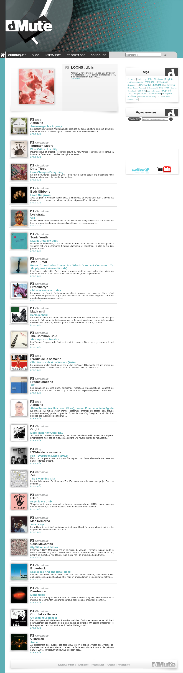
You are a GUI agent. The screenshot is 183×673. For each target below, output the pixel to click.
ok (171, 119)
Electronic (158, 79)
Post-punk (167, 93)
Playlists (169, 79)
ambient (132, 96)
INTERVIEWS (53, 54)
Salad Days (37, 524)
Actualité (132, 79)
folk (150, 78)
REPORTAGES (76, 54)
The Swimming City (42, 478)
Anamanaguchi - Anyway (46, 126)
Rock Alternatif (151, 88)
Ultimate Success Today (45, 290)
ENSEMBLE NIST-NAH (146, 97)
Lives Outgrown (40, 194)
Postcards (145, 85)
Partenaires (82, 665)
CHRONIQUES (17, 54)
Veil (32, 217)
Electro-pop (161, 82)
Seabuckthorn (133, 85)
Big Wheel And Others (44, 547)
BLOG (35, 54)
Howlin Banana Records (136, 88)
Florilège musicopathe (135, 82)
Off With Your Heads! (43, 617)
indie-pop (142, 93)
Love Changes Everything (46, 172)
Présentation (98, 665)
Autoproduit (169, 85)
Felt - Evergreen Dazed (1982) (49, 455)
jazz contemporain (153, 91)
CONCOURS (98, 54)
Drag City (132, 93)
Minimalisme (155, 93)
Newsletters (124, 665)
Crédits (111, 665)
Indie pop (142, 79)
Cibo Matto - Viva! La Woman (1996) (53, 362)
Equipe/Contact (66, 665)
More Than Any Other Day (46, 432)
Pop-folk (166, 90)
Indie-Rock (164, 88)
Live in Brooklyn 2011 (44, 240)
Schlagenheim (39, 314)
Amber (34, 642)
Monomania (37, 594)
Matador (149, 81)
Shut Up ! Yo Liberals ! (44, 339)
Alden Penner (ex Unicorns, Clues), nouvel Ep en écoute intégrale (72, 408)
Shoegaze (157, 85)
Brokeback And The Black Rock (50, 571)
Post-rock (141, 91)
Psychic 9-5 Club (41, 501)
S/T (32, 385)
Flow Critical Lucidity (43, 149)
